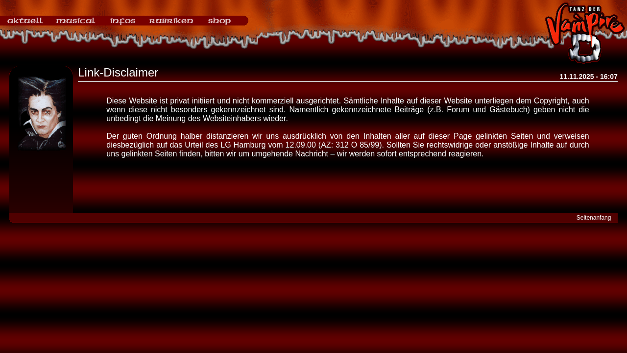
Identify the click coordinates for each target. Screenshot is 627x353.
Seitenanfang (594, 217)
